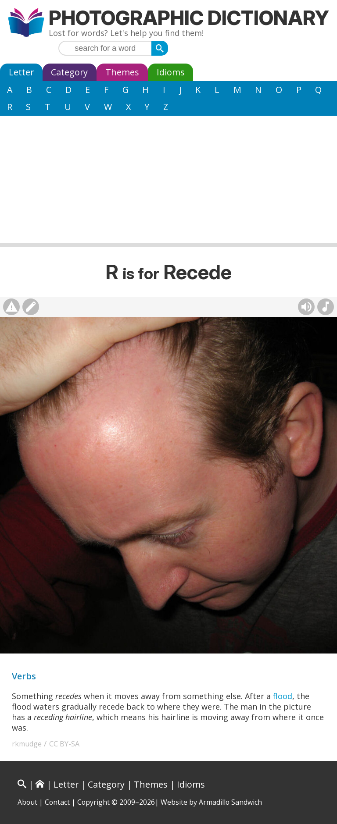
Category (69, 72)
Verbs (24, 676)
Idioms (171, 72)
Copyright (93, 802)
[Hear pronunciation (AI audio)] (306, 306)
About (27, 802)
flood (282, 696)
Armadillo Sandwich (230, 802)
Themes (122, 72)
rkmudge (27, 744)
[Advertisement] (168, 181)
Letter (21, 72)
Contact (57, 802)
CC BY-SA (64, 744)
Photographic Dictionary (189, 18)
